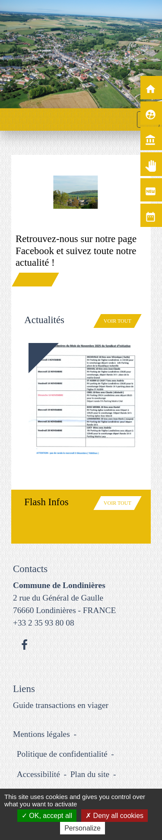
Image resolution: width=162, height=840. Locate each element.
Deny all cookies (114, 815)
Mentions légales (41, 734)
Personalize (82, 828)
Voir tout (117, 321)
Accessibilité (38, 774)
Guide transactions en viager (60, 705)
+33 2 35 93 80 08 (43, 622)
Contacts (30, 568)
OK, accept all (47, 815)
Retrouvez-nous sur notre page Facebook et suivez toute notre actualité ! (76, 250)
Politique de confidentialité (62, 753)
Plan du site (89, 774)
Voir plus (35, 280)
